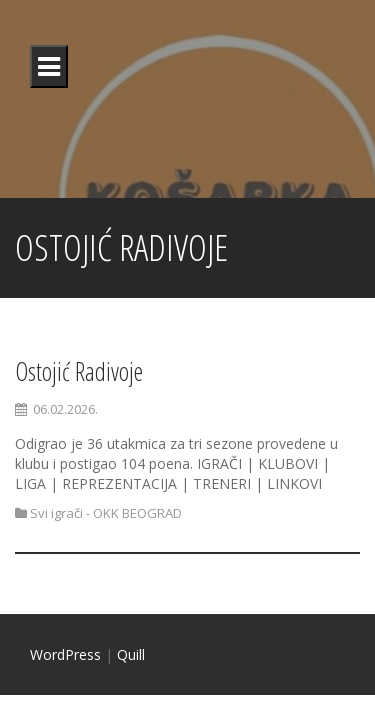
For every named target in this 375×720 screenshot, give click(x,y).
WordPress (65, 654)
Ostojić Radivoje (79, 371)
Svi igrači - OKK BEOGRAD (106, 513)
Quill (131, 654)
